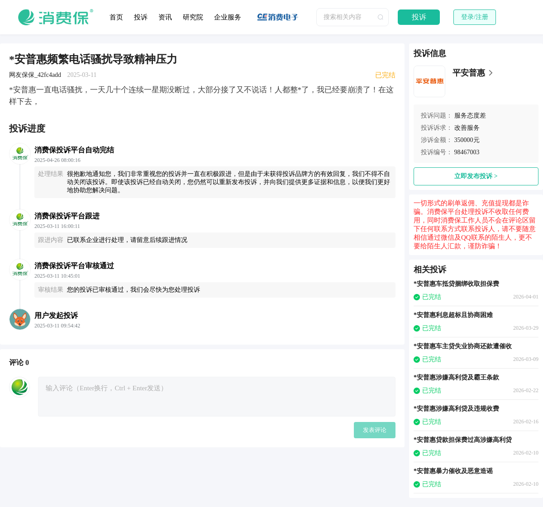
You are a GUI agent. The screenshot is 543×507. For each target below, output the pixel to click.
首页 (116, 17)
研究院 (193, 17)
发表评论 (374, 429)
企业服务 (227, 17)
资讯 (165, 17)
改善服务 (467, 127)
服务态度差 (470, 115)
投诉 (141, 17)
